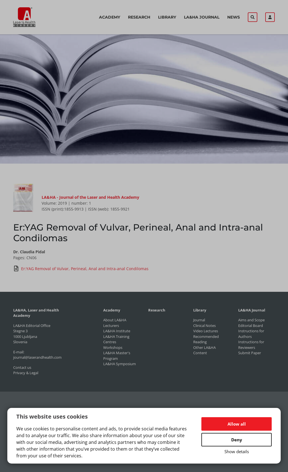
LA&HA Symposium (119, 363)
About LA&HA (114, 319)
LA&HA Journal (201, 17)
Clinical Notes (204, 325)
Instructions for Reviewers (251, 344)
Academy (109, 17)
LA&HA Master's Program (116, 355)
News (233, 17)
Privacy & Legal (25, 372)
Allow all (237, 424)
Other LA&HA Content (204, 350)
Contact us (22, 367)
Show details (236, 451)
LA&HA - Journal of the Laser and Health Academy (90, 197)
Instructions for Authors (251, 333)
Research (139, 17)
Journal (199, 319)
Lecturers (111, 325)
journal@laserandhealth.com (37, 357)
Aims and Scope (251, 319)
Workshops (112, 347)
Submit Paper (249, 352)
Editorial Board (250, 325)
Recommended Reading (206, 339)
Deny (236, 439)
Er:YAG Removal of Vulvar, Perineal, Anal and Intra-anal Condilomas (80, 268)
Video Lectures (205, 330)
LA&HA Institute (116, 330)
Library (167, 17)
